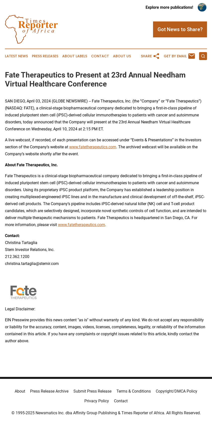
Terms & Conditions (133, 391)
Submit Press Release (92, 391)
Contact (100, 56)
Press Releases (45, 56)
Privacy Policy (96, 401)
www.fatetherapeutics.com (92, 147)
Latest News (16, 56)
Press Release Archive (49, 391)
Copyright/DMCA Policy (176, 391)
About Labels (74, 56)
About (20, 391)
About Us (122, 56)
